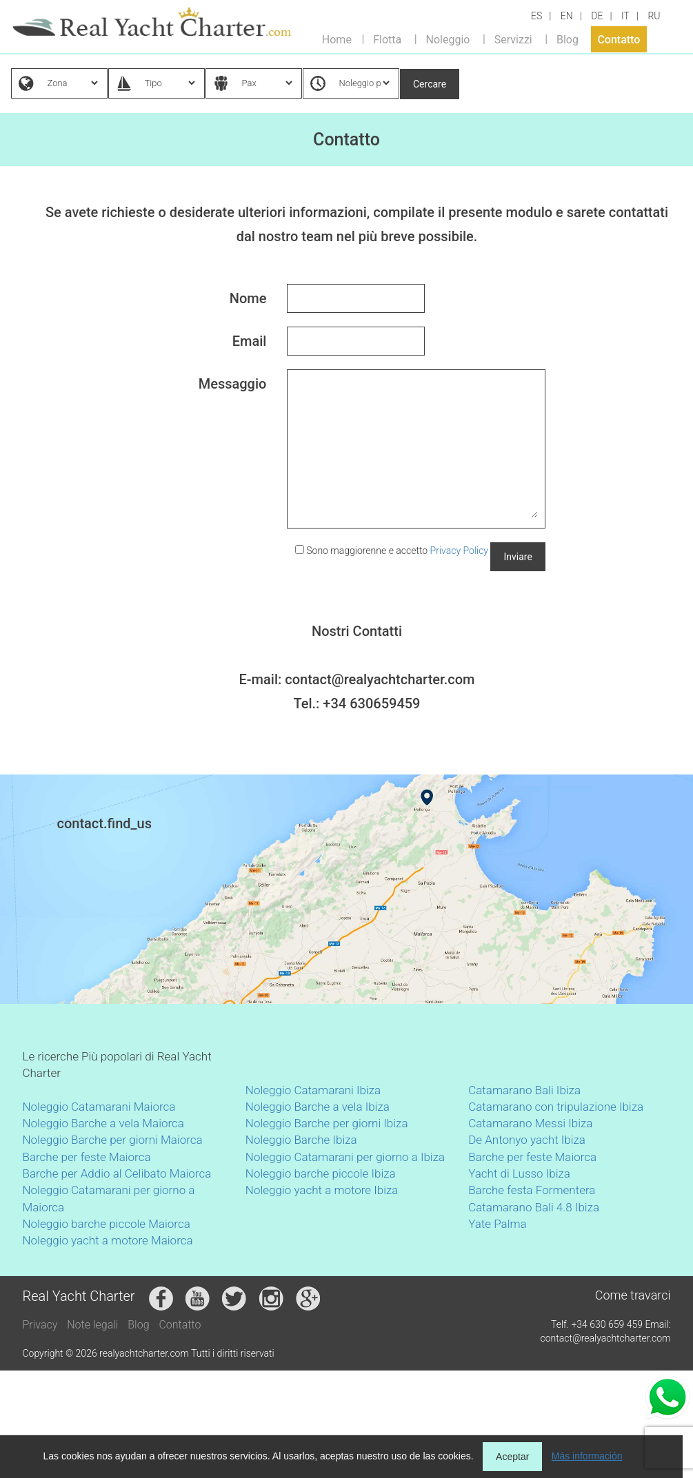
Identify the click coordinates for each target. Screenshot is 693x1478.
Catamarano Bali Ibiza (524, 1090)
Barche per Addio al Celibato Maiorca (117, 1173)
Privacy (40, 1324)
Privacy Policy (459, 550)
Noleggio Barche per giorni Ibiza (326, 1123)
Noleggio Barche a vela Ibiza (317, 1106)
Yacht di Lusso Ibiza (519, 1173)
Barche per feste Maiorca (87, 1157)
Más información (587, 1455)
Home (337, 38)
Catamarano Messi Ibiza (530, 1123)
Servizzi (513, 38)
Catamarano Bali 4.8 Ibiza (533, 1207)
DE (597, 15)
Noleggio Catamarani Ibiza (313, 1090)
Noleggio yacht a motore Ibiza (322, 1190)
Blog (567, 38)
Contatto (618, 38)
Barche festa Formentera (531, 1190)
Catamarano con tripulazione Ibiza (555, 1106)
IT (625, 15)
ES (536, 15)
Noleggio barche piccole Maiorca (106, 1224)
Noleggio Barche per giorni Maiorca (113, 1140)
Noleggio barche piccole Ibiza (320, 1173)
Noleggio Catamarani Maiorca (99, 1106)
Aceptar (512, 1456)
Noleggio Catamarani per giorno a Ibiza (345, 1157)
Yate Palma (497, 1224)
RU (653, 15)
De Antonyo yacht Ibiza (526, 1140)
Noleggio (448, 38)
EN (567, 15)
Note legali (92, 1324)
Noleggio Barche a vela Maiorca (103, 1123)
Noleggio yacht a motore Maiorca (108, 1240)
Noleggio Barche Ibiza (301, 1140)
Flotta (387, 38)
